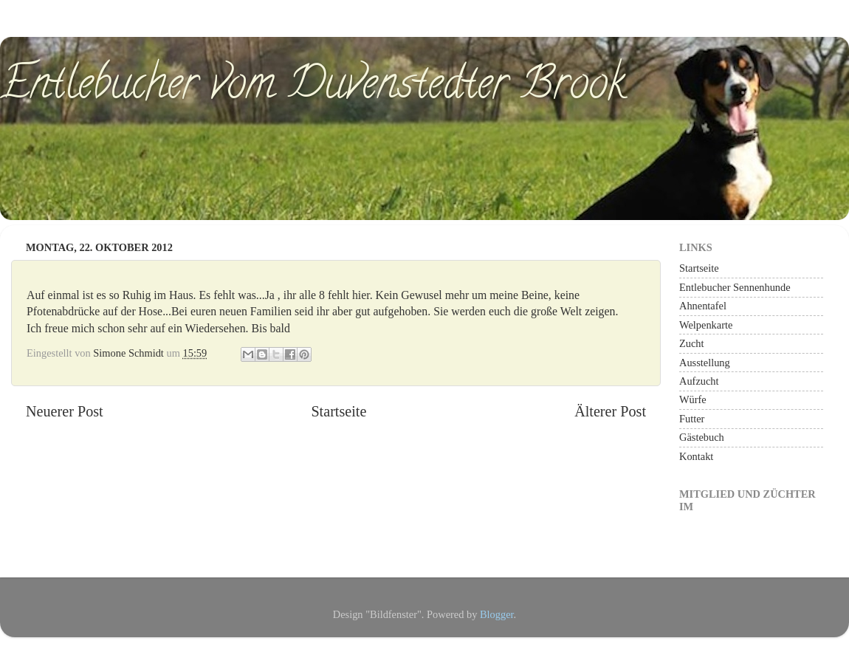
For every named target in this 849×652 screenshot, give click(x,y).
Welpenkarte (705, 325)
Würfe (693, 399)
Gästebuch (701, 437)
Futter (691, 419)
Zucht (691, 343)
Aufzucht (699, 381)
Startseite (338, 411)
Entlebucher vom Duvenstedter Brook (312, 88)
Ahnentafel (702, 306)
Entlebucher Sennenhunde (735, 287)
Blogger (497, 614)
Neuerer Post (64, 411)
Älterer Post (610, 411)
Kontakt (696, 456)
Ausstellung (704, 362)
